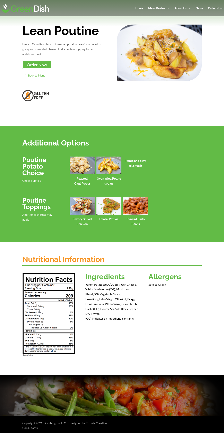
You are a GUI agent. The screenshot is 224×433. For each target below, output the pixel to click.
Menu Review (156, 8)
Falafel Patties (108, 219)
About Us (181, 8)
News (199, 8)
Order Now (215, 8)
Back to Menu (36, 75)
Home (139, 8)
